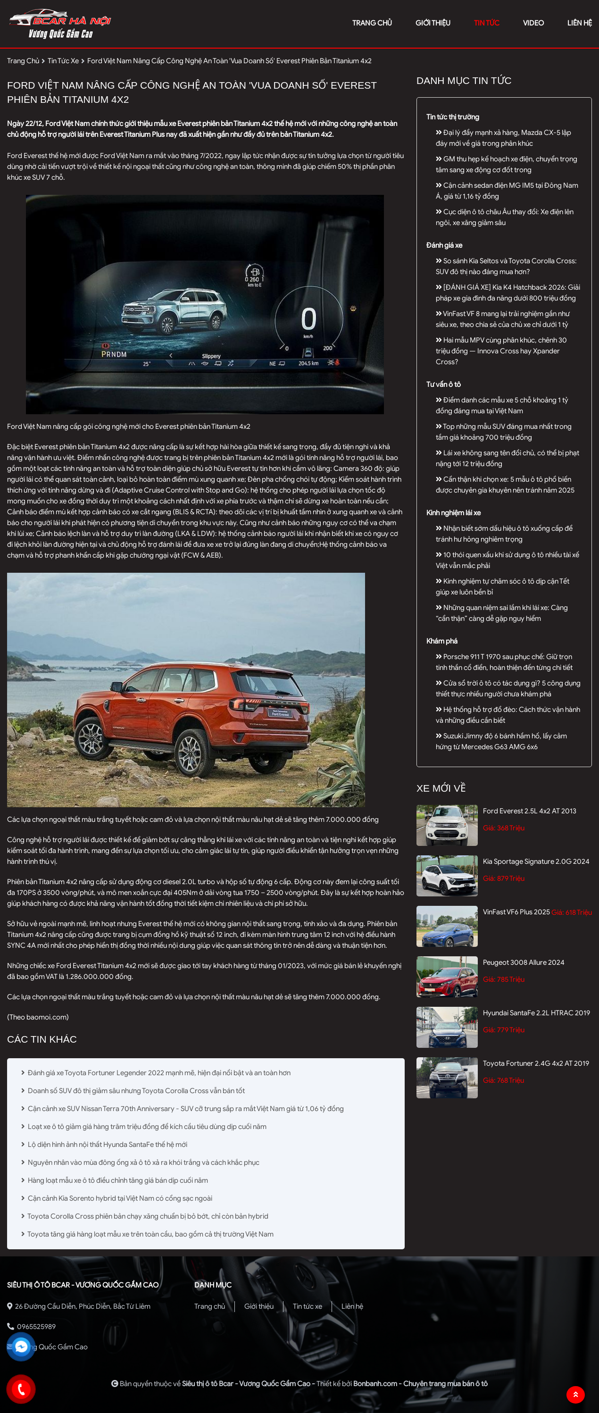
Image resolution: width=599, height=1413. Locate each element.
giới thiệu (433, 23)
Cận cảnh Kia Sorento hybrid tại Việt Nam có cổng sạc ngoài (116, 1198)
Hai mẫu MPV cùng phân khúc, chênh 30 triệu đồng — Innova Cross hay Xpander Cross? (501, 351)
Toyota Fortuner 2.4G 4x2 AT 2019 (536, 1063)
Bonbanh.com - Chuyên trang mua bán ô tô (420, 1384)
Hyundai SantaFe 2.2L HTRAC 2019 (536, 1013)
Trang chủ (209, 1306)
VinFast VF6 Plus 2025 (516, 912)
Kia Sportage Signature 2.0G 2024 (536, 861)
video (533, 23)
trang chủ (372, 23)
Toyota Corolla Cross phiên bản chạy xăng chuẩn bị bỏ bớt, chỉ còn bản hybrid (144, 1216)
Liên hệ (352, 1306)
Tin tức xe (307, 1306)
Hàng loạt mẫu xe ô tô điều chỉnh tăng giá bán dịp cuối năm (114, 1180)
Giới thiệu (259, 1306)
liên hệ (579, 23)
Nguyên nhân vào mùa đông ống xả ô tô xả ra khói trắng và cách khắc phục (140, 1162)
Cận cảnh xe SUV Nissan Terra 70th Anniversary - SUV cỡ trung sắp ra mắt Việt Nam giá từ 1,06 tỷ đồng (182, 1108)
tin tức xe (63, 61)
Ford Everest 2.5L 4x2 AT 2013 (529, 811)
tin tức (486, 23)
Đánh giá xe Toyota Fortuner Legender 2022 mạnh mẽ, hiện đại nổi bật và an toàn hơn (156, 1073)
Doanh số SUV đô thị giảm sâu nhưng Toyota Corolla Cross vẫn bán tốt (133, 1091)
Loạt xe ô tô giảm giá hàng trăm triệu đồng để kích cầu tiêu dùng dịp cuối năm (143, 1126)
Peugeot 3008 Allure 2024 (524, 962)
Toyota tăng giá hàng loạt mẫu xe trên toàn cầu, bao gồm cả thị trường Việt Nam (147, 1234)
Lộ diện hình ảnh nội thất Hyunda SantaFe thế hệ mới (104, 1144)
